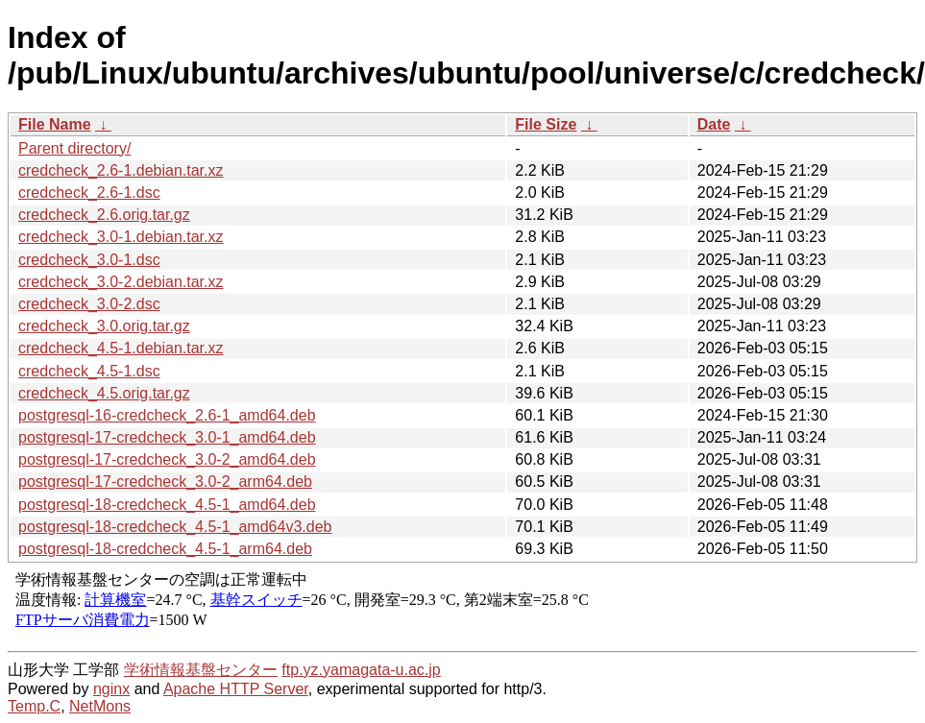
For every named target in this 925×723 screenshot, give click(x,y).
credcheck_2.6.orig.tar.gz (104, 214)
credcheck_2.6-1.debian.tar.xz (120, 170)
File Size (545, 124)
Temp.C (34, 706)
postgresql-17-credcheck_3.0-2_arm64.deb (165, 481)
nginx (111, 689)
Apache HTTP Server (235, 689)
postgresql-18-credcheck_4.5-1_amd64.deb (167, 504)
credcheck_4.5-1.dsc (89, 371)
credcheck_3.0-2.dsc (89, 304)
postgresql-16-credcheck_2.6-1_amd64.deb (167, 415)
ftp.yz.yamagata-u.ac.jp (360, 670)
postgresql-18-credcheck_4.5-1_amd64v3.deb (174, 526)
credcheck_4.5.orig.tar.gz (104, 393)
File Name (54, 124)
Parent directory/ (74, 148)
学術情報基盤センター (201, 670)
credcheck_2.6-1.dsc (89, 192)
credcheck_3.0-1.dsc (89, 260)
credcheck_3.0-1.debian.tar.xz (120, 237)
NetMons (100, 706)
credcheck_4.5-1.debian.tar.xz (120, 348)
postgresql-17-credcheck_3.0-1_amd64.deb (167, 437)
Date (714, 124)
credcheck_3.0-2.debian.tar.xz (120, 282)
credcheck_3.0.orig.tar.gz (104, 326)
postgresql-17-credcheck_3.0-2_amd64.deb (167, 459)
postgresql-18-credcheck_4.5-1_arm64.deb (165, 549)
